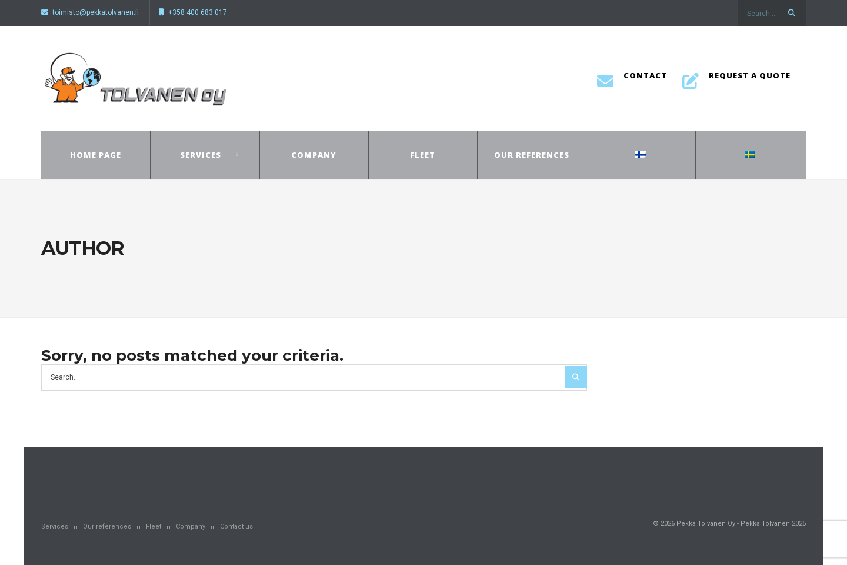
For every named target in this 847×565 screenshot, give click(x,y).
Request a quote (736, 79)
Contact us (236, 526)
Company (313, 154)
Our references (531, 154)
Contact (632, 79)
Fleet (422, 154)
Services (200, 154)
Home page (95, 154)
